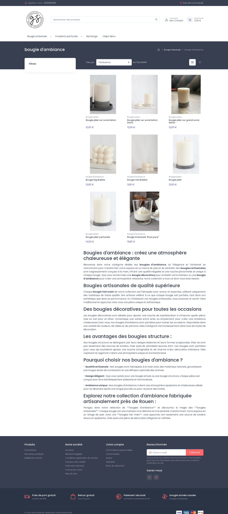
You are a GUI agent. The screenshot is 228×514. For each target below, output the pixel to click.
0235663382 (50, 2)
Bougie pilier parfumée (98, 233)
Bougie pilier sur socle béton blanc (142, 121)
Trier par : (90, 62)
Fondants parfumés (66, 36)
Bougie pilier (175, 177)
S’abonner (194, 446)
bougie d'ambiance (95, 175)
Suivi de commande (191, 2)
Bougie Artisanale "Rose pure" (143, 233)
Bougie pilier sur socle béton (101, 120)
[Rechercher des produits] (105, 19)
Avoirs (109, 452)
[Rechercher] (156, 19)
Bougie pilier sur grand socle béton (184, 121)
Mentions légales (73, 448)
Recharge (91, 36)
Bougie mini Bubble (137, 177)
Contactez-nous (73, 464)
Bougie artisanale (37, 36)
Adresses (110, 456)
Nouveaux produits (34, 448)
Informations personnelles (119, 444)
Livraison (69, 444)
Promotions (30, 444)
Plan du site (71, 468)
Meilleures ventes (33, 452)
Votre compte (115, 439)
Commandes (113, 448)
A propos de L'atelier (75, 456)
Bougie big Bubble (95, 177)
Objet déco (109, 36)
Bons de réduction (115, 460)
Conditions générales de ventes (81, 452)
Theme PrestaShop (63, 507)
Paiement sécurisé (74, 460)
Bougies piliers (92, 117)
